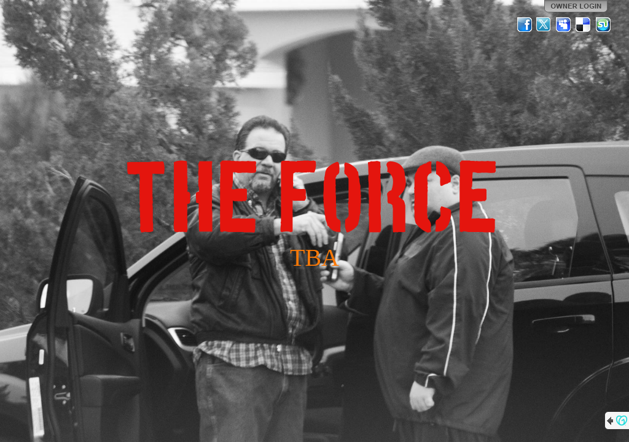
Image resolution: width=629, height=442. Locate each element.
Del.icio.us (583, 24)
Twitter (544, 24)
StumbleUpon (603, 24)
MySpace (563, 24)
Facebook (524, 24)
